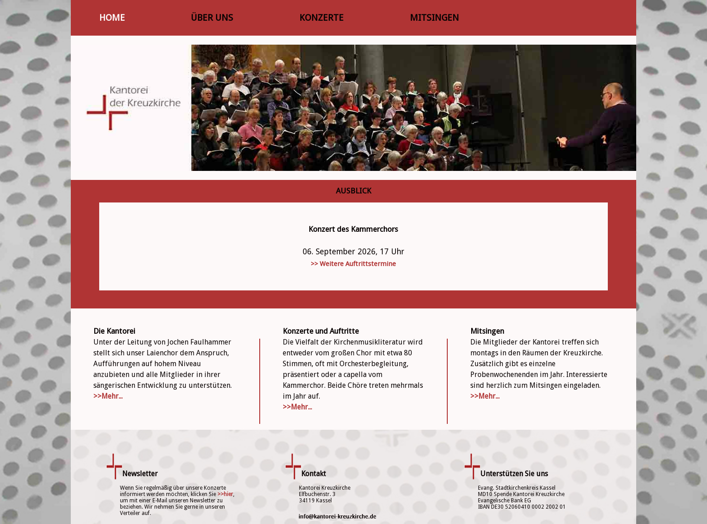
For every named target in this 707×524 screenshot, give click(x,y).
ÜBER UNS (212, 17)
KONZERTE (321, 17)
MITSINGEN (434, 17)
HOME (112, 17)
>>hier (225, 494)
